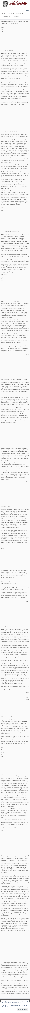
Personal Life (7, 16)
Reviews (17, 16)
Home (3, 13)
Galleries (19, 13)
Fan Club (11, 13)
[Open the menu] (27, 10)
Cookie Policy (8, 1006)
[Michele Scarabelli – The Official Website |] (15, 4)
